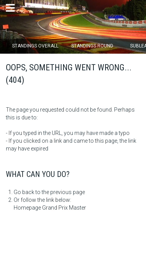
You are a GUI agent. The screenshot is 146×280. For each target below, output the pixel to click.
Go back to (27, 192)
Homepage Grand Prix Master (50, 208)
